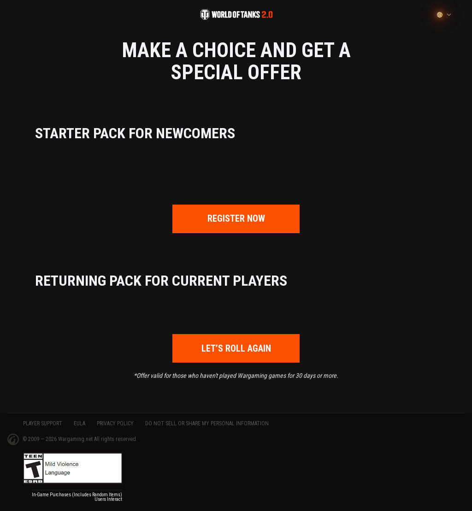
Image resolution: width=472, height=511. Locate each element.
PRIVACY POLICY (115, 423)
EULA (79, 423)
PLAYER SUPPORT (42, 423)
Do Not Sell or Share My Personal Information (207, 423)
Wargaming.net (76, 439)
